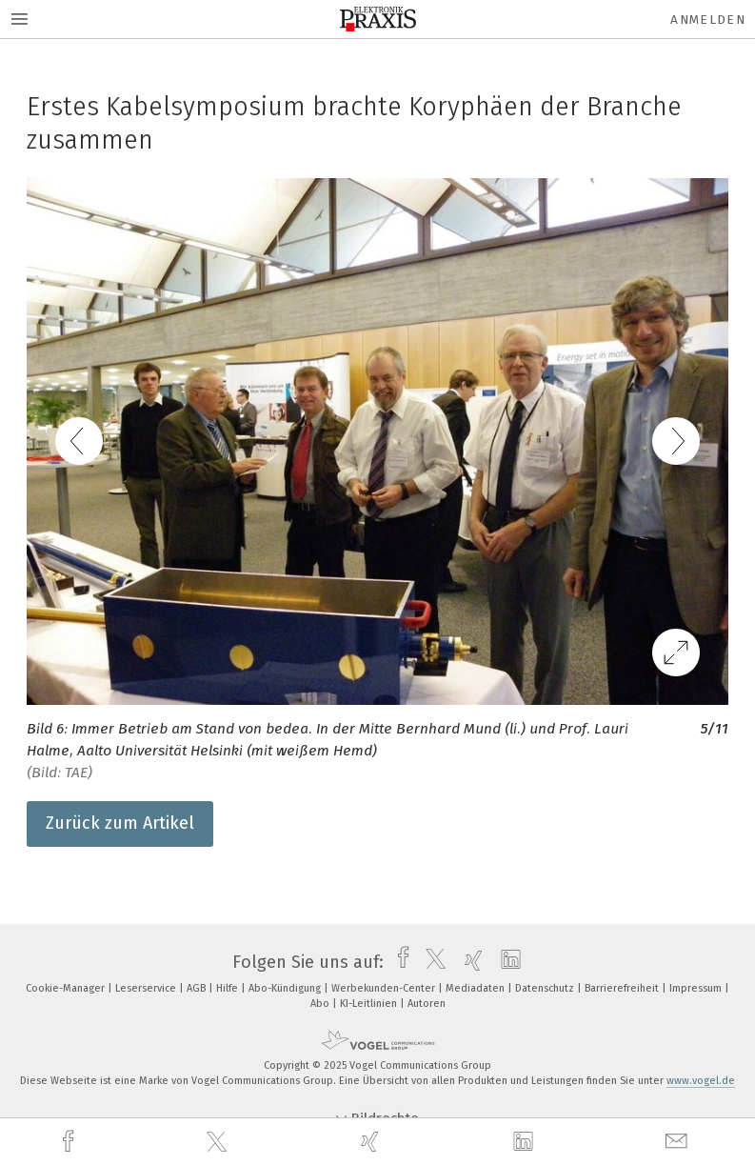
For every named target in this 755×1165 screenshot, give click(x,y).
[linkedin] (525, 1142)
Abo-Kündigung (286, 988)
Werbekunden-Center (384, 988)
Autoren (426, 1003)
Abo (321, 1003)
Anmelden (707, 19)
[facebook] (70, 1141)
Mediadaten (476, 988)
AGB (198, 988)
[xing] (372, 1142)
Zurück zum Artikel (120, 823)
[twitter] (219, 1142)
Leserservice (147, 988)
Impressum (697, 988)
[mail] (679, 1141)
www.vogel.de (700, 1081)
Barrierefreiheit (623, 988)
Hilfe (228, 988)
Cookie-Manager (67, 988)
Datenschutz (546, 988)
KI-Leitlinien (370, 1003)
